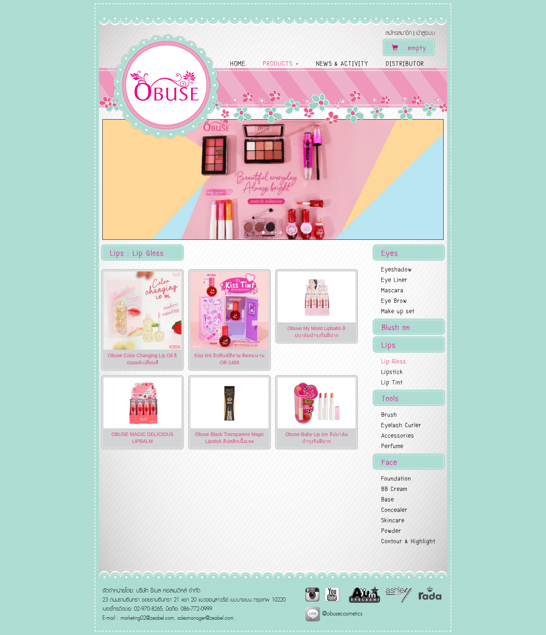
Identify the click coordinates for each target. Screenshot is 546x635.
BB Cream (394, 488)
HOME (237, 63)
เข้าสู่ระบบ (425, 33)
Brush (389, 414)
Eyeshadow (396, 268)
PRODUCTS (280, 63)
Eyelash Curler (401, 424)
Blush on (395, 327)
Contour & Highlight (408, 540)
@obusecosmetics (333, 613)
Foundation (396, 478)
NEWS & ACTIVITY (342, 63)
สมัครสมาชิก (398, 33)
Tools (390, 398)
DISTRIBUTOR (404, 63)
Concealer (394, 509)
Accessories (397, 435)
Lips (388, 344)
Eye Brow (394, 300)
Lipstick (392, 371)
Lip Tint (392, 381)
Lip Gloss (393, 360)
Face (389, 461)
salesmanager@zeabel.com (205, 617)
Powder (391, 530)
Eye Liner (394, 279)
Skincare (392, 519)
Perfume (392, 445)
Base (387, 499)
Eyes (389, 252)
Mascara (392, 289)
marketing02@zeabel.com (147, 617)
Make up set (397, 310)
